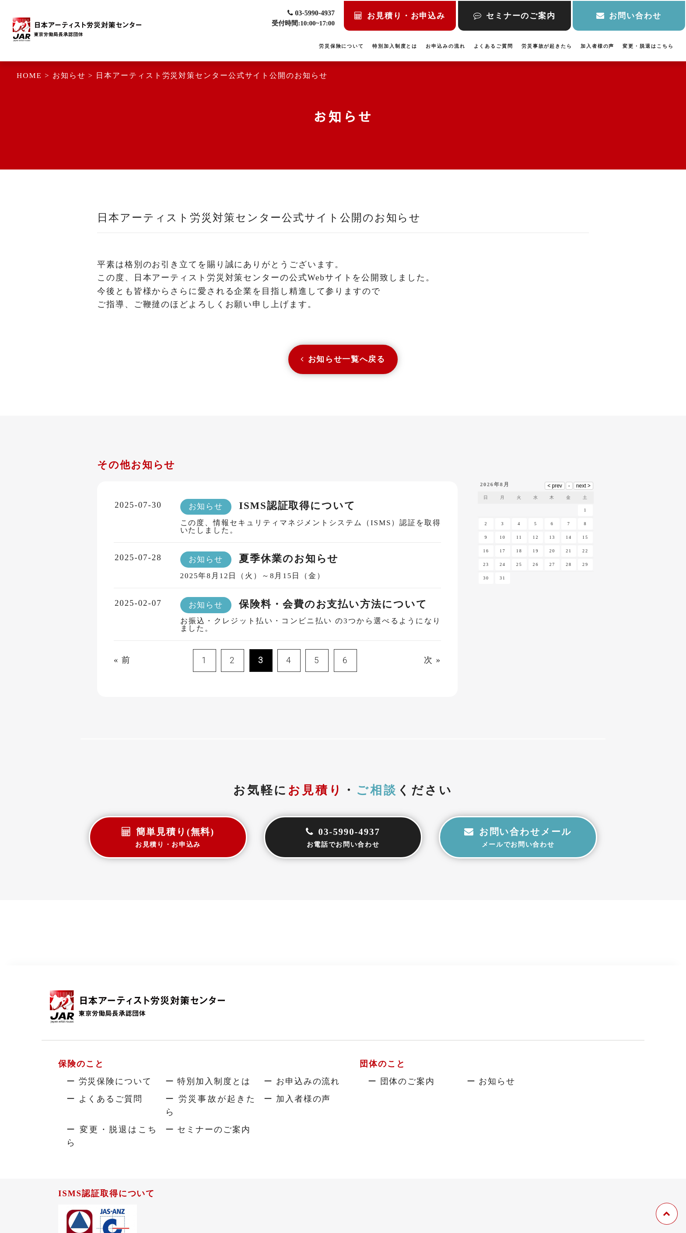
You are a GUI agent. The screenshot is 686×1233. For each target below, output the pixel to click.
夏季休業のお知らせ (289, 560)
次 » (432, 661)
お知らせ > (74, 75)
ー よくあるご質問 (104, 1098)
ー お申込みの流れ (302, 1080)
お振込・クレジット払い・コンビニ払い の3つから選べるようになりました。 (310, 627)
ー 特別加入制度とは (208, 1080)
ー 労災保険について (109, 1080)
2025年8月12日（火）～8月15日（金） (252, 577)
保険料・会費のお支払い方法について (333, 606)
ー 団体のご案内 (401, 1080)
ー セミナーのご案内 (208, 1129)
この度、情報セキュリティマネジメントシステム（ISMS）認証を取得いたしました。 (310, 528)
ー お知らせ (491, 1080)
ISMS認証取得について (297, 507)
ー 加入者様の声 (297, 1098)
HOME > (34, 75)
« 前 (122, 661)
